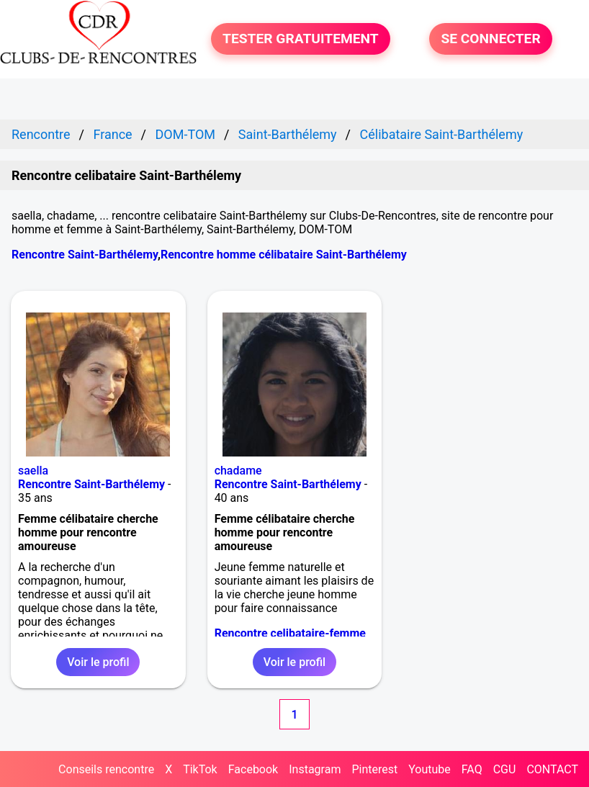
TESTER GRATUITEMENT (300, 39)
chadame (238, 470)
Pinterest (374, 769)
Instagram (315, 769)
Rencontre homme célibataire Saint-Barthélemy (284, 254)
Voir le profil (98, 662)
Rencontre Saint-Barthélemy (85, 254)
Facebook (253, 769)
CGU (504, 769)
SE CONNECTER (490, 39)
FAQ (472, 769)
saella (33, 470)
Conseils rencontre (106, 769)
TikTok (200, 769)
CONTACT (552, 769)
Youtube (429, 769)
